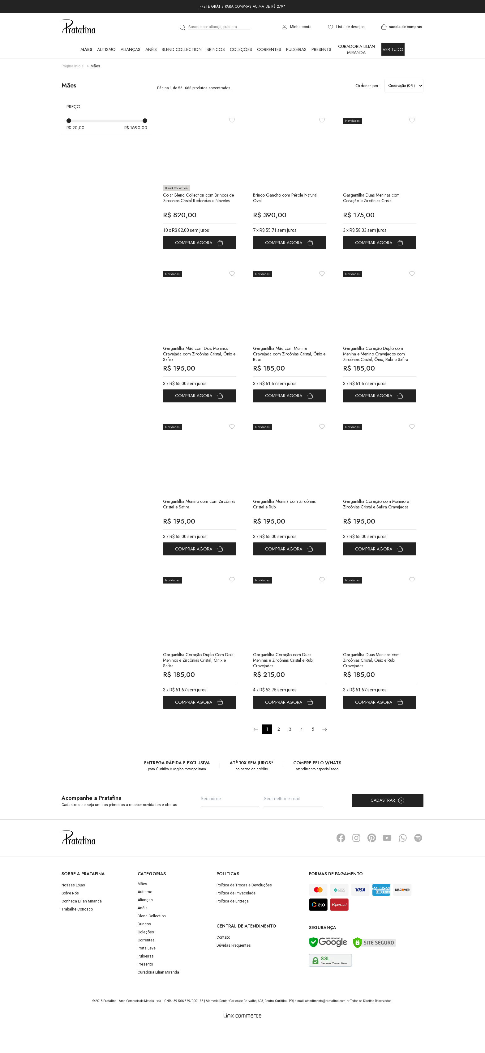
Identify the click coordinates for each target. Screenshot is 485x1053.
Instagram (356, 863)
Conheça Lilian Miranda (82, 926)
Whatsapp (402, 863)
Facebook (341, 863)
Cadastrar (388, 826)
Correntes (269, 49)
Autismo (106, 49)
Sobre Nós (70, 918)
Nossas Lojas (73, 910)
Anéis (151, 49)
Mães (86, 49)
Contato (223, 963)
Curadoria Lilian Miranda (356, 49)
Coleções (241, 49)
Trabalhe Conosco (77, 934)
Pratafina (79, 27)
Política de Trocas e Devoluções (244, 910)
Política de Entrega (233, 926)
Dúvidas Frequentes (234, 971)
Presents (321, 49)
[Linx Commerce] (242, 1041)
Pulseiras (296, 49)
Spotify (418, 863)
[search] (183, 27)
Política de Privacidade (236, 918)
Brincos (216, 49)
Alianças (130, 49)
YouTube (387, 863)
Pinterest (372, 863)
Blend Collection (182, 49)
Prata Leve (147, 973)
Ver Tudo (393, 49)
